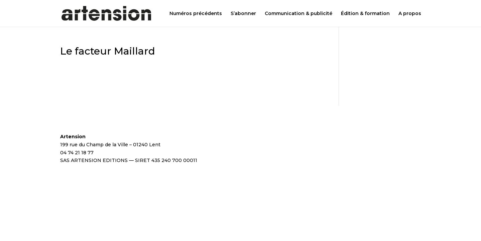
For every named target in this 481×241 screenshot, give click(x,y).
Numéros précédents (195, 13)
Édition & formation (365, 13)
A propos (409, 13)
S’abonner (243, 13)
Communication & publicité (298, 13)
